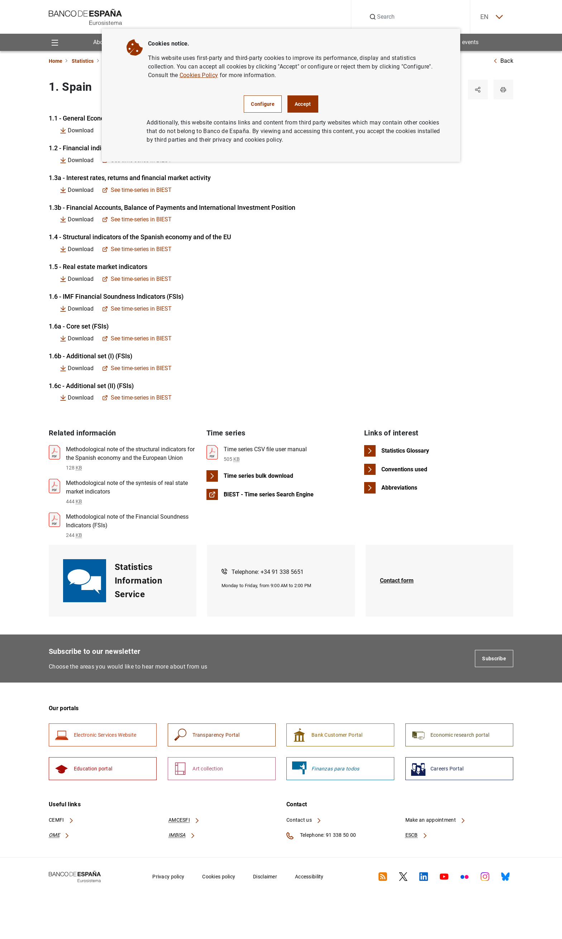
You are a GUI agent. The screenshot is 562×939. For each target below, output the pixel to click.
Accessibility (309, 878)
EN (490, 17)
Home (55, 61)
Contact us (304, 822)
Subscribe (494, 659)
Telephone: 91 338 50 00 (321, 837)
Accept (303, 104)
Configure (263, 104)
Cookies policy (218, 878)
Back (503, 60)
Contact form (397, 581)
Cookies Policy (199, 75)
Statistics (83, 61)
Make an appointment (435, 822)
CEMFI (61, 822)
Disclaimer (265, 878)
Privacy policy (168, 878)
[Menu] (54, 42)
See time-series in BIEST (137, 190)
